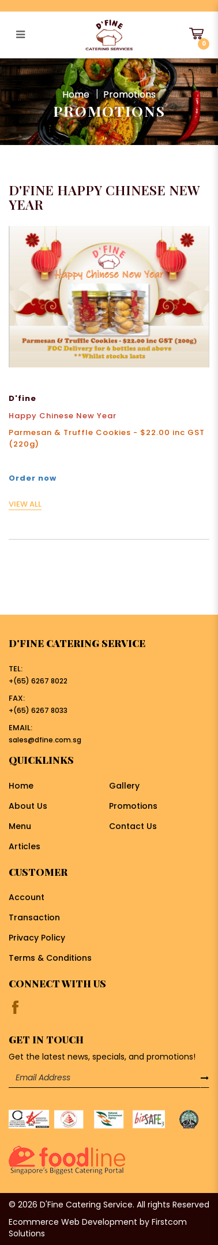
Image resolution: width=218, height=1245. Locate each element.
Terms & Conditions (50, 958)
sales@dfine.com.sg (45, 740)
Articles (24, 846)
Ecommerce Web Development (73, 1222)
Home (75, 94)
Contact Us (133, 826)
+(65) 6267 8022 (38, 681)
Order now (33, 478)
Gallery (124, 785)
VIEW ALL (25, 504)
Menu (20, 826)
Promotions (129, 94)
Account (26, 897)
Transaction (34, 917)
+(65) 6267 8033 (38, 710)
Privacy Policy (37, 937)
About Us (28, 806)
